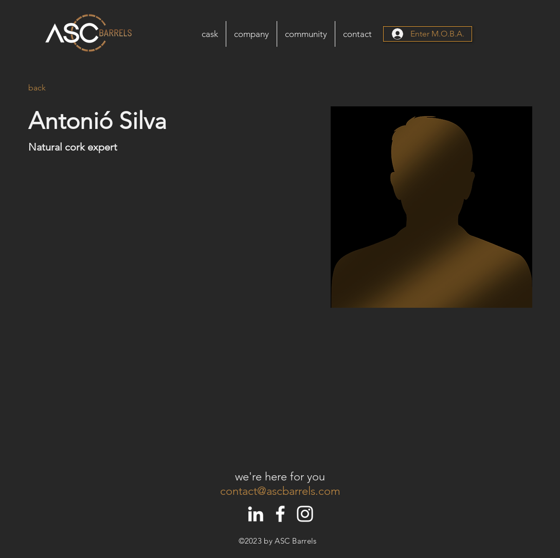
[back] (48, 88)
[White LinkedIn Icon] (255, 514)
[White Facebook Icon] (280, 514)
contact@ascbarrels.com (280, 491)
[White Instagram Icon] (305, 514)
